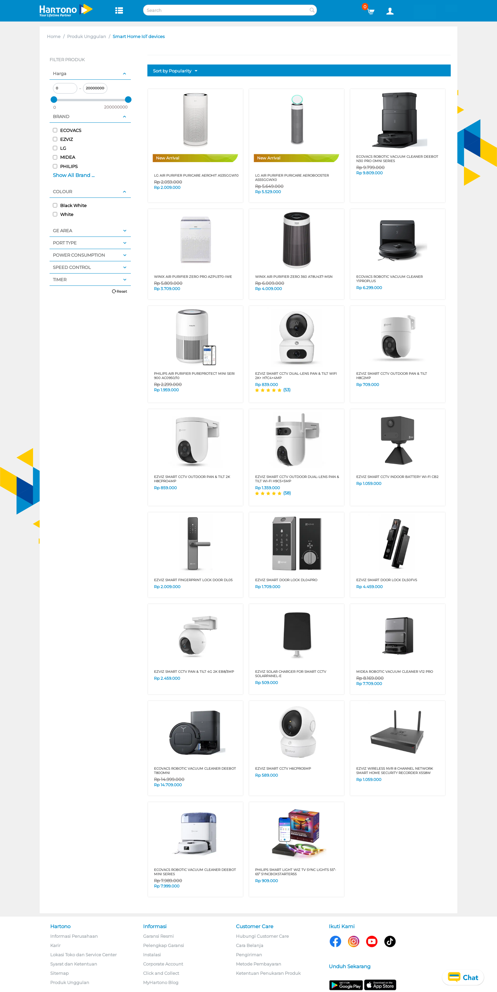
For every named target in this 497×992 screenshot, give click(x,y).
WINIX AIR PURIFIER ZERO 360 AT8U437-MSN (293, 277)
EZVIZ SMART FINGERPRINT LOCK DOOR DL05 (193, 580)
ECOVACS (67, 130)
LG (59, 148)
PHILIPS (65, 166)
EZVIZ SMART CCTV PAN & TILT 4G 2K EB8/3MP (194, 671)
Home (53, 36)
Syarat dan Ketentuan (73, 964)
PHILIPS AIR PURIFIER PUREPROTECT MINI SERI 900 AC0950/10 (194, 375)
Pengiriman (249, 954)
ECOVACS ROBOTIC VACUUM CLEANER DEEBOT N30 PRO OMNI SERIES (397, 158)
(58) (287, 493)
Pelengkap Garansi (163, 945)
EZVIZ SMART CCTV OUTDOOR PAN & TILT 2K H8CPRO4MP (192, 479)
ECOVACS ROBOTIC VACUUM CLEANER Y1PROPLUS (389, 279)
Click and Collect (161, 973)
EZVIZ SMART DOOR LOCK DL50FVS (386, 580)
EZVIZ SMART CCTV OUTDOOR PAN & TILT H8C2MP (391, 375)
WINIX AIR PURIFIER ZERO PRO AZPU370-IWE (193, 277)
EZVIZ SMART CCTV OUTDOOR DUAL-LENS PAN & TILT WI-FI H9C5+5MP (297, 479)
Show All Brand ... (74, 175)
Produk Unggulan (86, 36)
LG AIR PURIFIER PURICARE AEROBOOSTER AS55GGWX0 (292, 177)
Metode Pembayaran (258, 964)
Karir (55, 945)
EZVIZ (63, 139)
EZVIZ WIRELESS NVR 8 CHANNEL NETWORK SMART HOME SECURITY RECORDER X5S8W (394, 770)
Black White (70, 205)
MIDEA (64, 157)
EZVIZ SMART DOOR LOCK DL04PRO (286, 580)
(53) (286, 389)
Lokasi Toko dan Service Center (83, 954)
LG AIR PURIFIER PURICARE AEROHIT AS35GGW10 (196, 175)
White (63, 214)
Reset (122, 291)
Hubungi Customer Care (262, 936)
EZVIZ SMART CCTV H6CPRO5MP (283, 768)
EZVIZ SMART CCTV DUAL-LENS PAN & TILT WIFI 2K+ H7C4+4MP (296, 375)
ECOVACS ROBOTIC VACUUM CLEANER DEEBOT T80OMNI (195, 770)
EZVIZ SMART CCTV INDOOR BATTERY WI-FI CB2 (397, 477)
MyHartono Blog (160, 982)
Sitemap (59, 973)
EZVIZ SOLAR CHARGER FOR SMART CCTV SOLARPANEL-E (290, 673)
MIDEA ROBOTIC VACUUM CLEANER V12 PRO (394, 671)
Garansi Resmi (158, 936)
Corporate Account (163, 964)
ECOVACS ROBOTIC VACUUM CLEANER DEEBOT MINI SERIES (195, 872)
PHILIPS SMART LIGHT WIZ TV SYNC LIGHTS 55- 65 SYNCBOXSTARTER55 (295, 872)
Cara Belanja (249, 945)
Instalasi (152, 954)
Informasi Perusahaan (74, 936)
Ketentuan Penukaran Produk (268, 973)
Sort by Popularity (175, 71)
